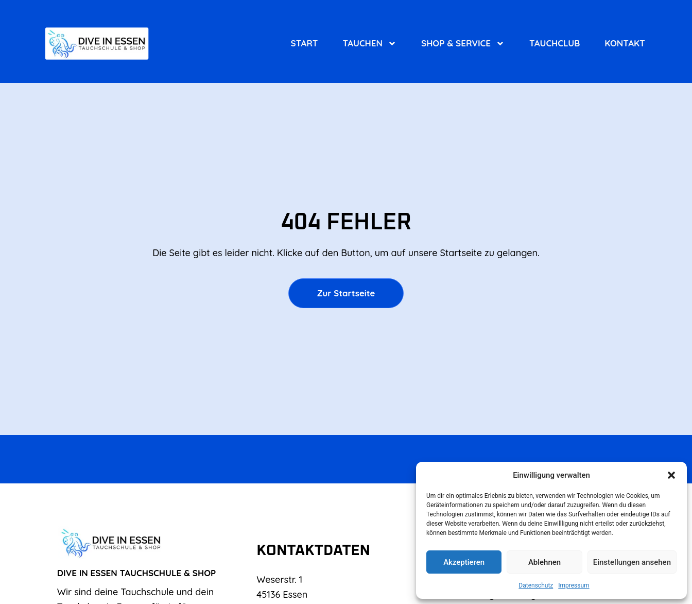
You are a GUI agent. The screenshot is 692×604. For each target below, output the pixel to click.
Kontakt (624, 43)
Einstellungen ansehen (632, 562)
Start (304, 43)
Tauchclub (554, 43)
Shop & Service (463, 43)
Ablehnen (544, 562)
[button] (671, 475)
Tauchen (369, 43)
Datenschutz (535, 585)
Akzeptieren (464, 562)
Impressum (573, 585)
